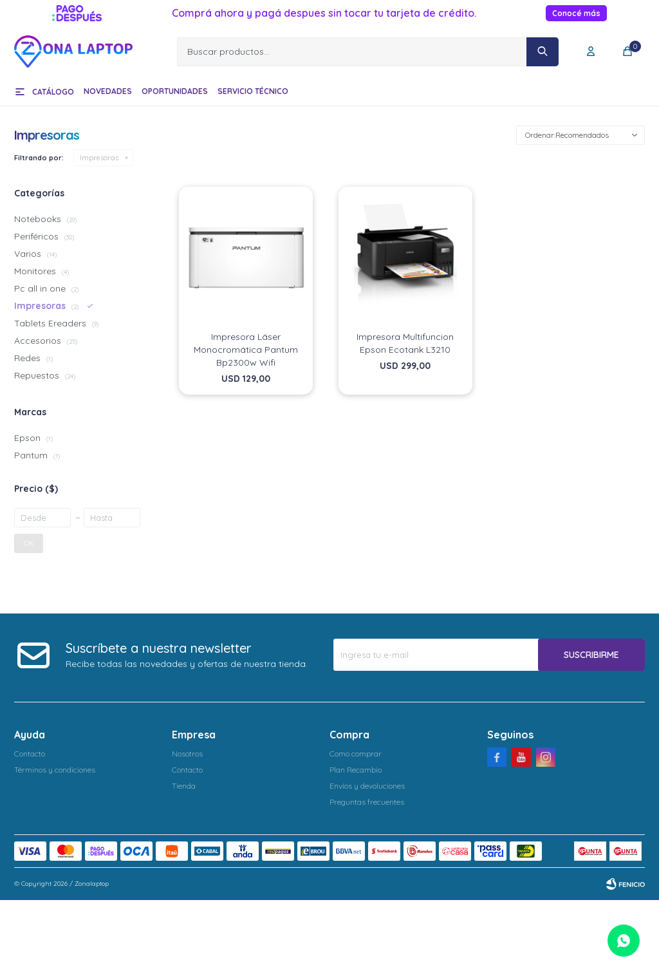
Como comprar (356, 753)
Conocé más (576, 13)
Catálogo (53, 92)
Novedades (108, 91)
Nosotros (187, 753)
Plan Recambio (356, 769)
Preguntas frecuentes (367, 802)
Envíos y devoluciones (367, 786)
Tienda (184, 786)
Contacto (29, 753)
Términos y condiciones (54, 769)
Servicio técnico (253, 91)
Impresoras (99, 157)
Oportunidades (175, 91)
